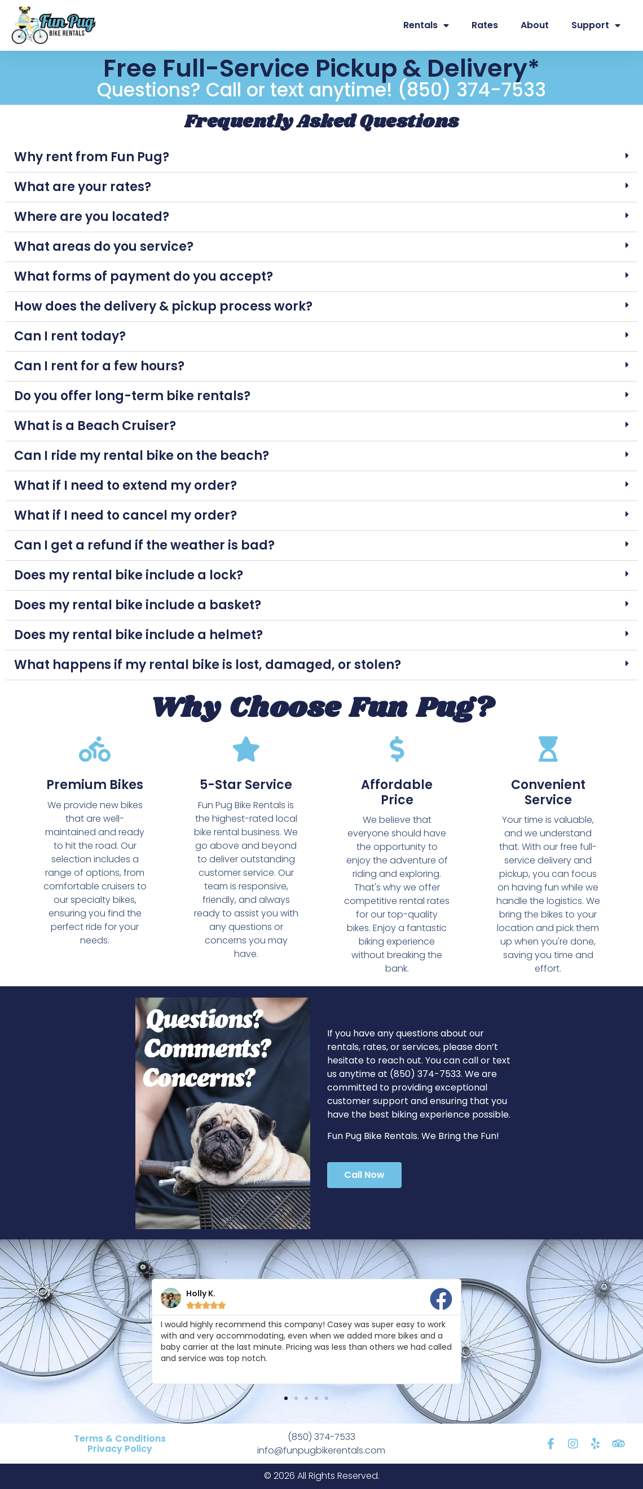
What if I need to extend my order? (125, 485)
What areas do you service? (103, 246)
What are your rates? (82, 187)
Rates (485, 25)
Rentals (426, 25)
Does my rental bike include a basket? (137, 605)
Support (595, 25)
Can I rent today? (70, 336)
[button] (321, 157)
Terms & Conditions (120, 1438)
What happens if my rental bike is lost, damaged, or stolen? (207, 664)
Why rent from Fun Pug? (91, 157)
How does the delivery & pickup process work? (163, 306)
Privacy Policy (119, 1448)
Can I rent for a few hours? (99, 366)
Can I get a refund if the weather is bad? (144, 545)
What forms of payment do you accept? (143, 276)
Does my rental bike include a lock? (128, 575)
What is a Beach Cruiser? (95, 426)
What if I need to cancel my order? (125, 515)
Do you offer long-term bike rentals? (132, 396)
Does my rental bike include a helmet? (138, 635)
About (535, 25)
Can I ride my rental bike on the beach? (141, 455)
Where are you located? (91, 216)
